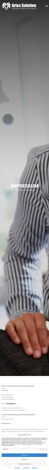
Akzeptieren (24, 455)
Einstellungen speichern (24, 464)
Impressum (34, 467)
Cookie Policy (17, 467)
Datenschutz (26, 467)
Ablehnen (24, 459)
